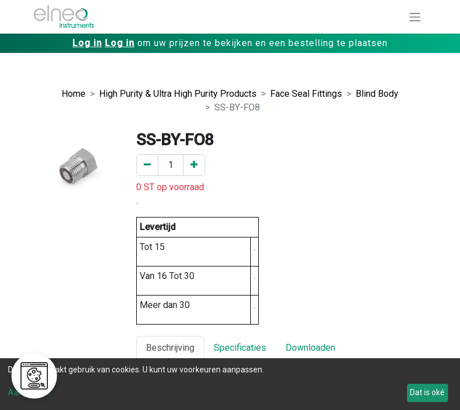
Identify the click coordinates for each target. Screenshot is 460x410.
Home (74, 93)
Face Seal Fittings (306, 93)
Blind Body (377, 93)
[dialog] (230, 384)
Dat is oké (427, 392)
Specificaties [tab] (240, 347)
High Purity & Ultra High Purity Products (178, 93)
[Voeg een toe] (194, 165)
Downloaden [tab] (310, 347)
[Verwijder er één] (147, 165)
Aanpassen (28, 392)
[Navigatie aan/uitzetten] (415, 17)
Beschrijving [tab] (170, 347)
